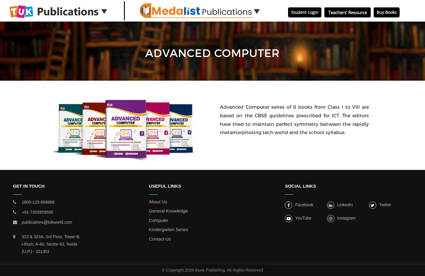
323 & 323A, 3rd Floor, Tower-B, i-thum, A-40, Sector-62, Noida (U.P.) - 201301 (51, 244)
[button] (104, 11)
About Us (158, 201)
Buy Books (387, 12)
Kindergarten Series (168, 229)
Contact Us (160, 238)
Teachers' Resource (347, 12)
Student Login (304, 12)
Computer (159, 220)
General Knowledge (168, 210)
